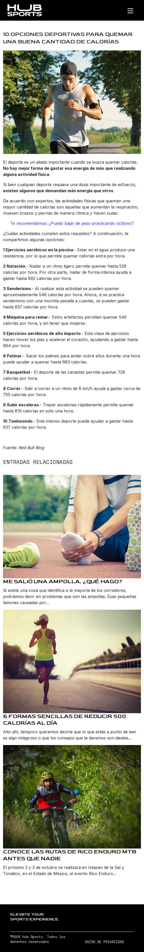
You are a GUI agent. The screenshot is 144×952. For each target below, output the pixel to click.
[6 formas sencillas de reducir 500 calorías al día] (72, 661)
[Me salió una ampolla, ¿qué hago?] (72, 526)
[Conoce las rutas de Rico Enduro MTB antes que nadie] (72, 797)
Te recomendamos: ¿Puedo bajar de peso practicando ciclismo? (72, 223)
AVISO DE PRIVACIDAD (104, 942)
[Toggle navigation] (134, 10)
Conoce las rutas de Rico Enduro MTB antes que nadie (69, 855)
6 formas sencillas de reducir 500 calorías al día (64, 720)
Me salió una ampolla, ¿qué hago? (62, 581)
